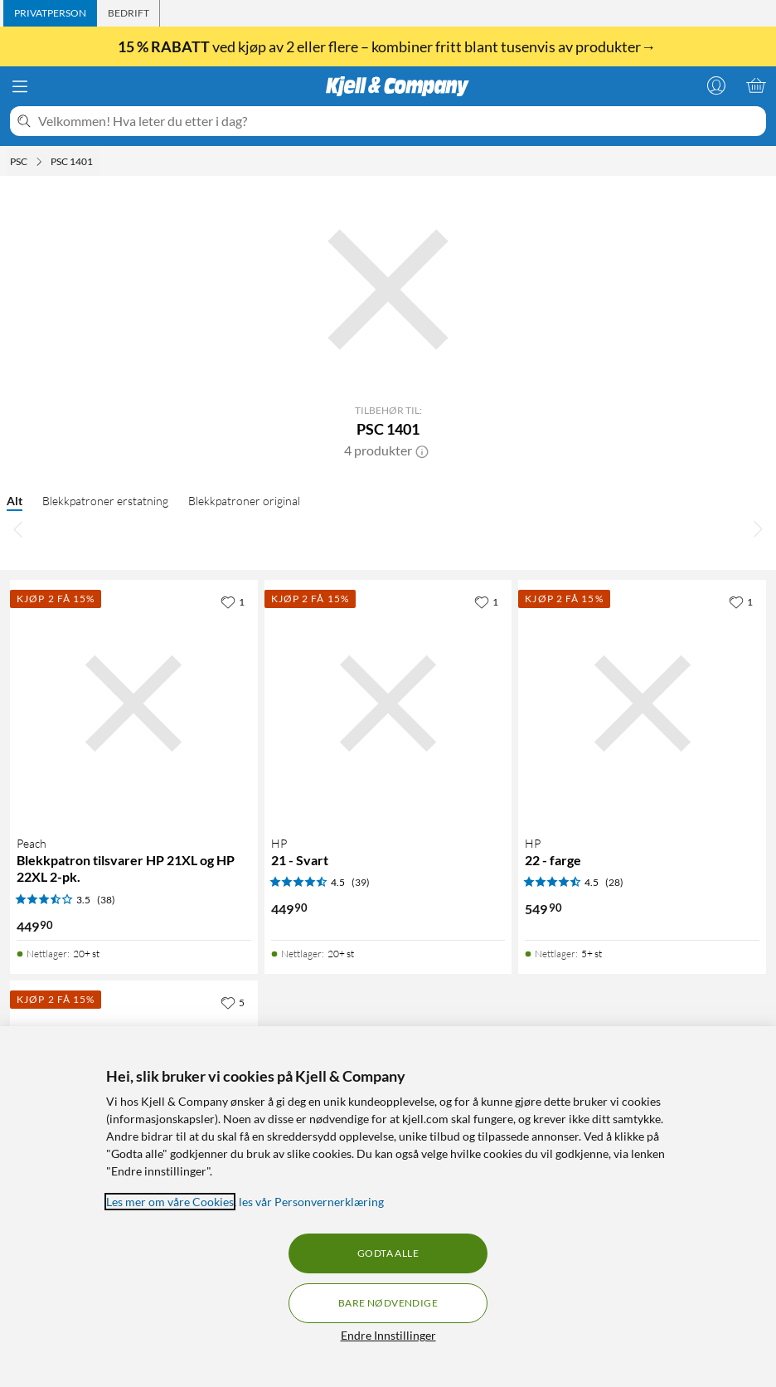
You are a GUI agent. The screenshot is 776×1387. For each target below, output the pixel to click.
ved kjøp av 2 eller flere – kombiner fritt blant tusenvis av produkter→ (388, 46)
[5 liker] (233, 1002)
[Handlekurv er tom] (756, 85)
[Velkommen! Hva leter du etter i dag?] (398, 121)
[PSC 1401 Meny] (97, 162)
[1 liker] (233, 601)
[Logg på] (716, 85)
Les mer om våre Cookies (170, 1202)
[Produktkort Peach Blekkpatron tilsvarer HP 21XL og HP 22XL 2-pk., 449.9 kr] (134, 704)
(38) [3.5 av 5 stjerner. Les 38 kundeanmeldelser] (106, 899)
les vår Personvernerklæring (311, 1202)
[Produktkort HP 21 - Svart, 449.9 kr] (388, 704)
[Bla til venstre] (18, 528)
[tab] (50, 13)
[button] (422, 450)
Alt (14, 501)
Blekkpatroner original (244, 501)
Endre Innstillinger (388, 1335)
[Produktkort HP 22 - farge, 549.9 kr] (642, 704)
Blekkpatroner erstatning (105, 501)
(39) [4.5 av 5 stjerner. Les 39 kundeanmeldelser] (361, 882)
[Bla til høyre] (758, 528)
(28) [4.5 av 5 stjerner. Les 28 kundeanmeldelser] (614, 882)
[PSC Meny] (39, 162)
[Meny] (20, 86)
